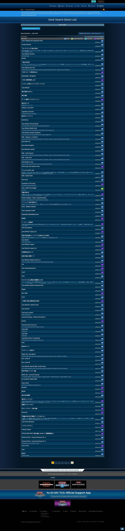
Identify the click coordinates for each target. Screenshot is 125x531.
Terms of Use (86, 521)
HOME (21, 9)
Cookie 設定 (101, 521)
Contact (79, 521)
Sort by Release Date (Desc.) (45, 514)
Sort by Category (45, 516)
